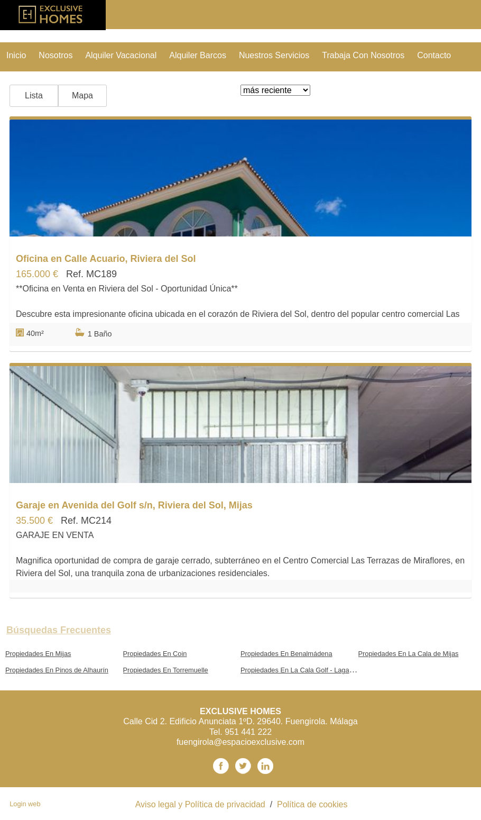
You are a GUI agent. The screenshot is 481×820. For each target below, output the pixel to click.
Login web (25, 804)
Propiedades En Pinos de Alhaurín (56, 670)
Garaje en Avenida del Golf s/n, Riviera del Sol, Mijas (134, 505)
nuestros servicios (274, 55)
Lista (34, 95)
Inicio (16, 55)
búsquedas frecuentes (58, 630)
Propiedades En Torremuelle (165, 670)
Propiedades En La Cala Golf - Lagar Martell (307, 670)
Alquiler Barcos (197, 55)
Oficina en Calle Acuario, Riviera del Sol (106, 258)
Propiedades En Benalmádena (286, 654)
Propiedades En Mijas (38, 654)
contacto (434, 55)
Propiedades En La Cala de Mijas (408, 654)
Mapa (82, 95)
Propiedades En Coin (155, 654)
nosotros (55, 55)
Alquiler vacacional (120, 55)
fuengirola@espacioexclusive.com (240, 741)
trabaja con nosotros (363, 55)
